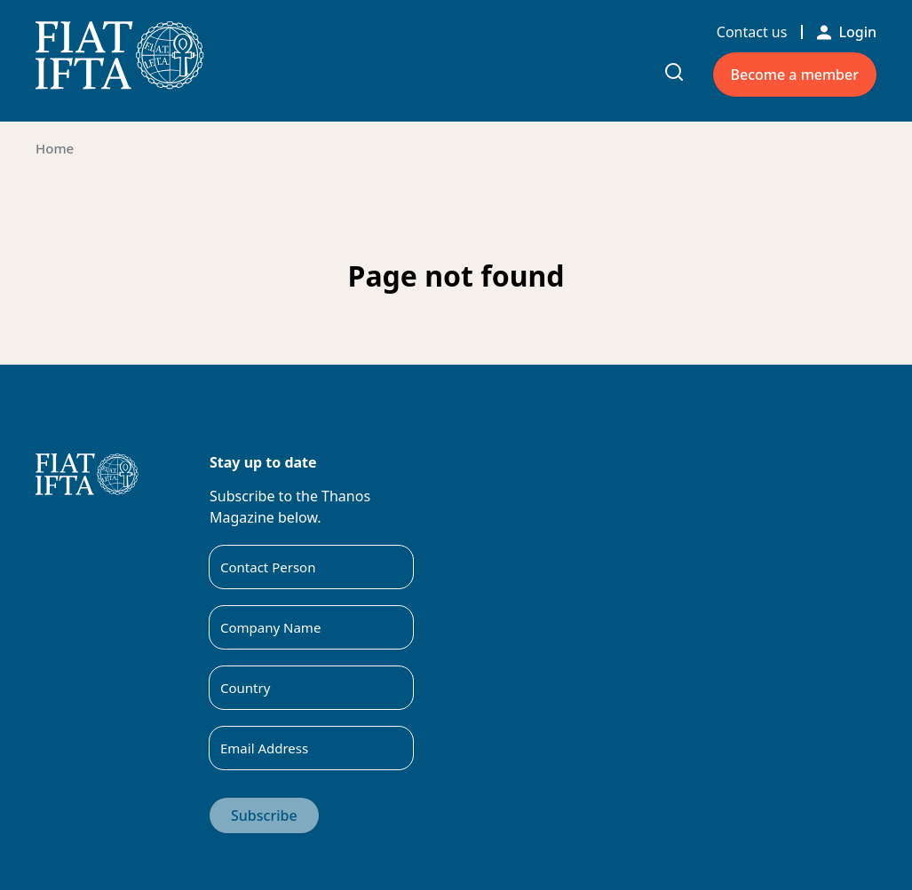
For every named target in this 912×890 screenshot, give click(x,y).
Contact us (752, 32)
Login (846, 32)
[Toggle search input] (674, 72)
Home (55, 148)
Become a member (795, 74)
